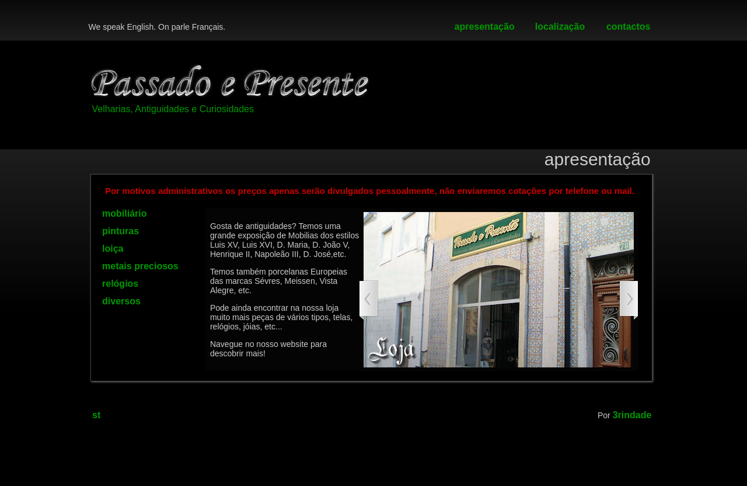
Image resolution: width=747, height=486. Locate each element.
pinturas (120, 231)
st (96, 415)
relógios (120, 284)
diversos (121, 301)
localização (560, 27)
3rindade (632, 415)
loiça (112, 249)
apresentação (485, 27)
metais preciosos (140, 266)
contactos (628, 27)
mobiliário (124, 213)
